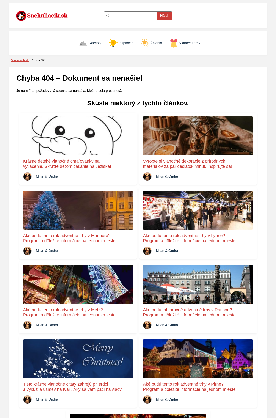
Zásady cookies (151, 376)
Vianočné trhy (184, 43)
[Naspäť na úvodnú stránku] (44, 16)
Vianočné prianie (214, 388)
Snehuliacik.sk (20, 60)
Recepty (90, 43)
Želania (151, 43)
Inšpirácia (121, 43)
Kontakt (145, 370)
